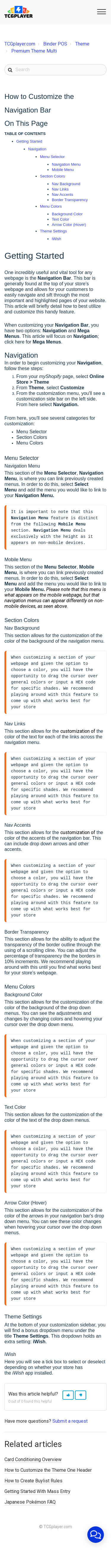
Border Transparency (70, 200)
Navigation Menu (66, 164)
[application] (95, 1534)
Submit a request (70, 1430)
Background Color (67, 214)
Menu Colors (51, 206)
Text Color (60, 219)
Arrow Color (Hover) (69, 224)
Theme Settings (53, 231)
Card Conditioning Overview (33, 1468)
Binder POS (55, 44)
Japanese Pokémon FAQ (30, 1511)
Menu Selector (52, 156)
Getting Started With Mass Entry (37, 1500)
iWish (56, 239)
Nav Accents (62, 194)
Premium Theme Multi (34, 51)
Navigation (37, 149)
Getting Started (29, 141)
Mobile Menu (63, 169)
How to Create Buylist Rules (33, 1489)
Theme (82, 44)
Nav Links (60, 189)
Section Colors (52, 176)
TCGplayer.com (19, 44)
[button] (100, 11)
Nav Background (66, 184)
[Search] (55, 69)
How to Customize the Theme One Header (48, 1479)
